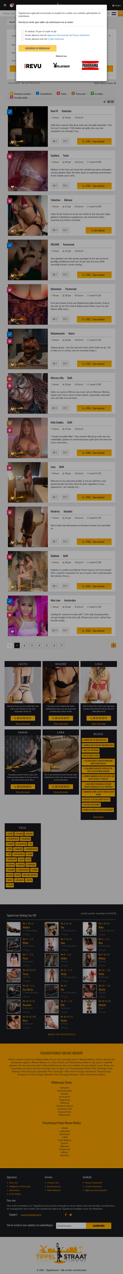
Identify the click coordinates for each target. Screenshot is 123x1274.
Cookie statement (55, 39)
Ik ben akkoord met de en (55, 35)
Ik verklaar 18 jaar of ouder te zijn (38, 31)
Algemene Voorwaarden (58, 35)
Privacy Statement (80, 35)
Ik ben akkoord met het (42, 39)
